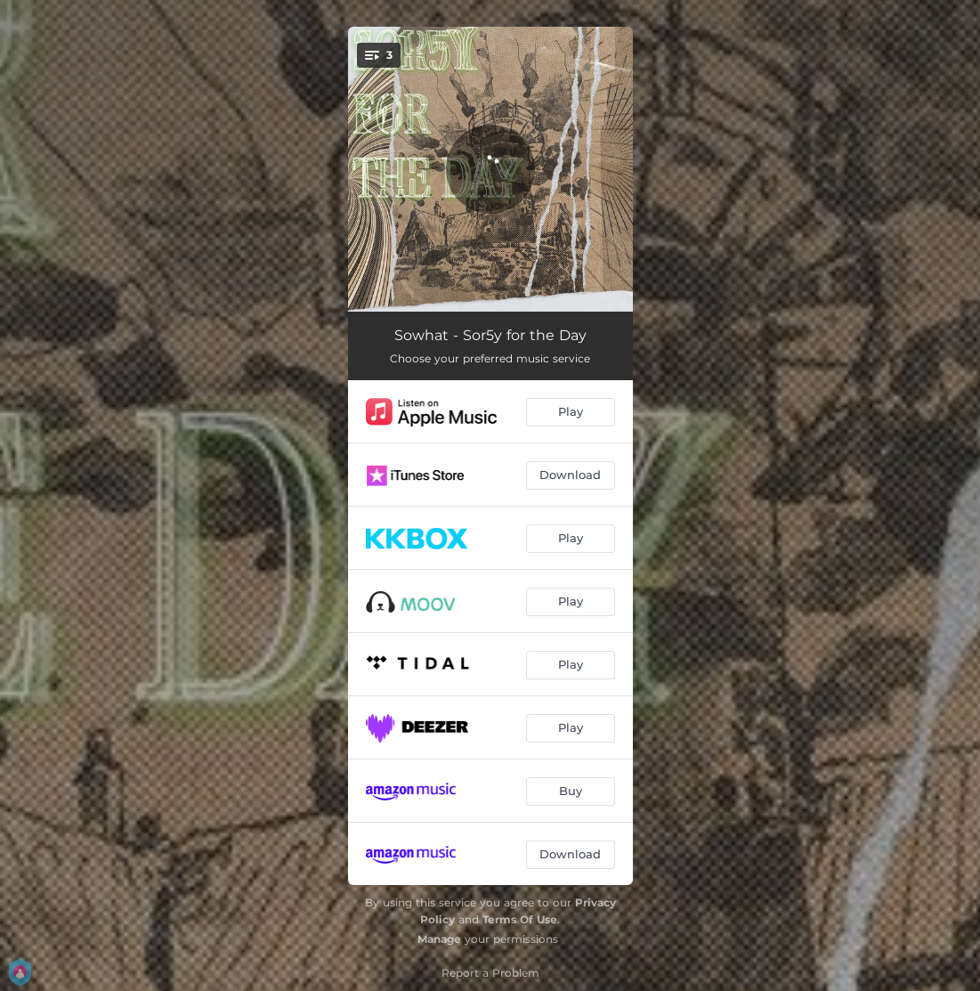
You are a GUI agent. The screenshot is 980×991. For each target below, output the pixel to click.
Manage (439, 939)
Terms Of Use (519, 919)
